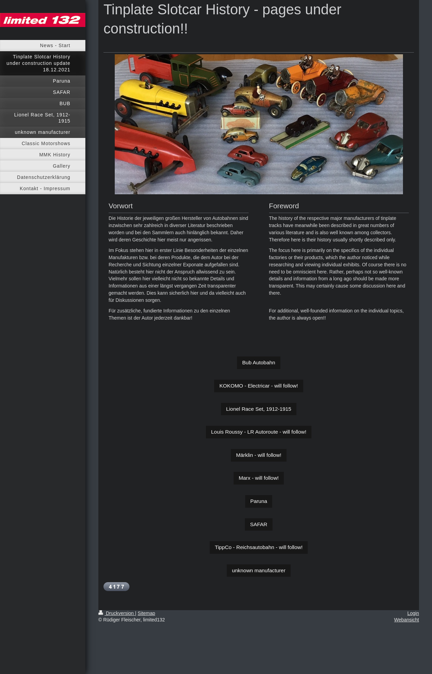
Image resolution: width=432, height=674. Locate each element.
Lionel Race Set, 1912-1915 (258, 409)
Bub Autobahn (258, 362)
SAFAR (258, 524)
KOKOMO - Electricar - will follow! (258, 386)
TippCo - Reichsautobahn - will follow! (259, 547)
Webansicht (406, 619)
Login (413, 613)
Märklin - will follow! (258, 455)
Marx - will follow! (259, 478)
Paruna (258, 501)
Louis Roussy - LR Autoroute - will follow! (258, 432)
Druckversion (116, 613)
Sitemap (146, 613)
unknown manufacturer (258, 570)
